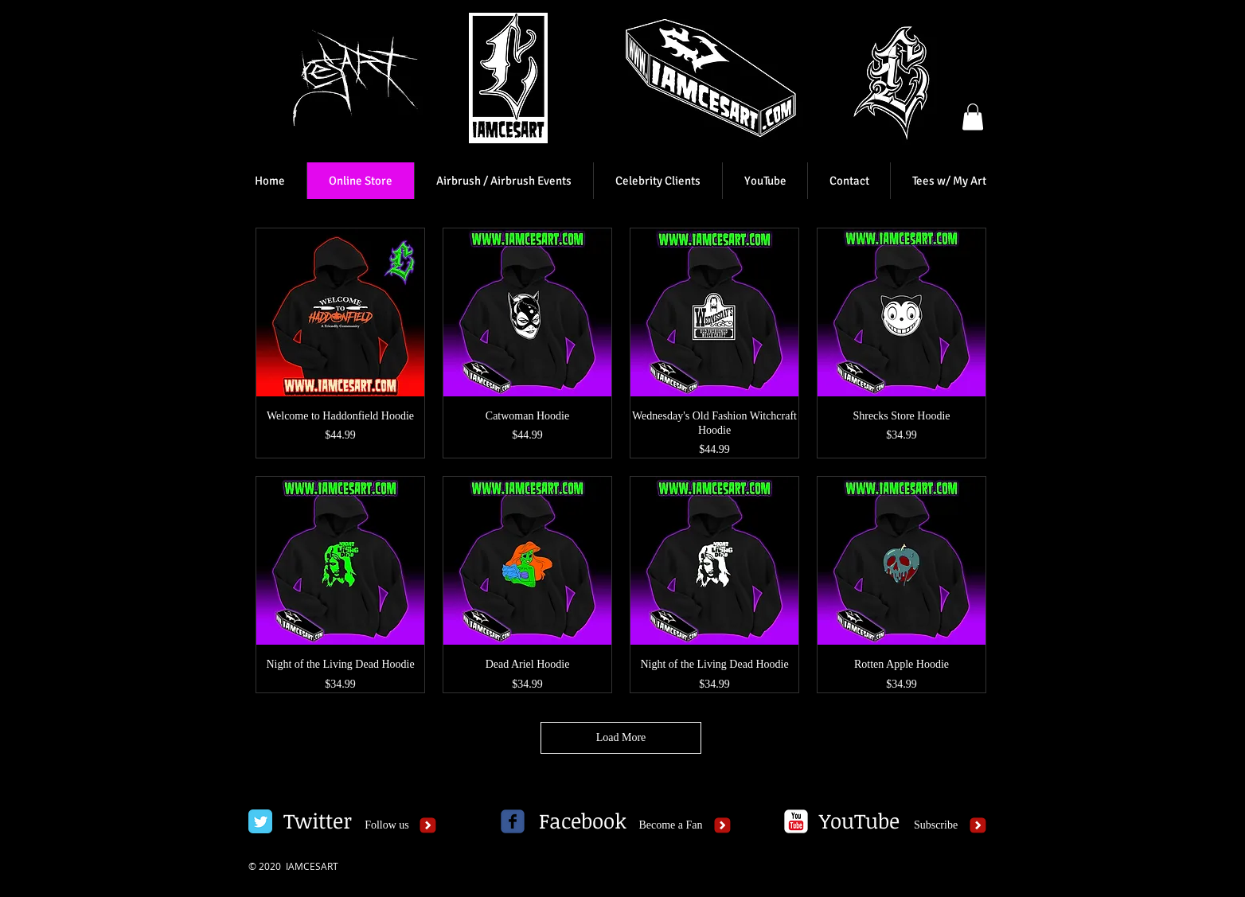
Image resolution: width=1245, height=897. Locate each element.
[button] (973, 116)
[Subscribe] (935, 825)
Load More (621, 737)
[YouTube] (859, 821)
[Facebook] (582, 821)
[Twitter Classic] (260, 821)
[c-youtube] (796, 821)
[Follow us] (387, 825)
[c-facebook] (513, 821)
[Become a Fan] (671, 825)
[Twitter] (317, 821)
